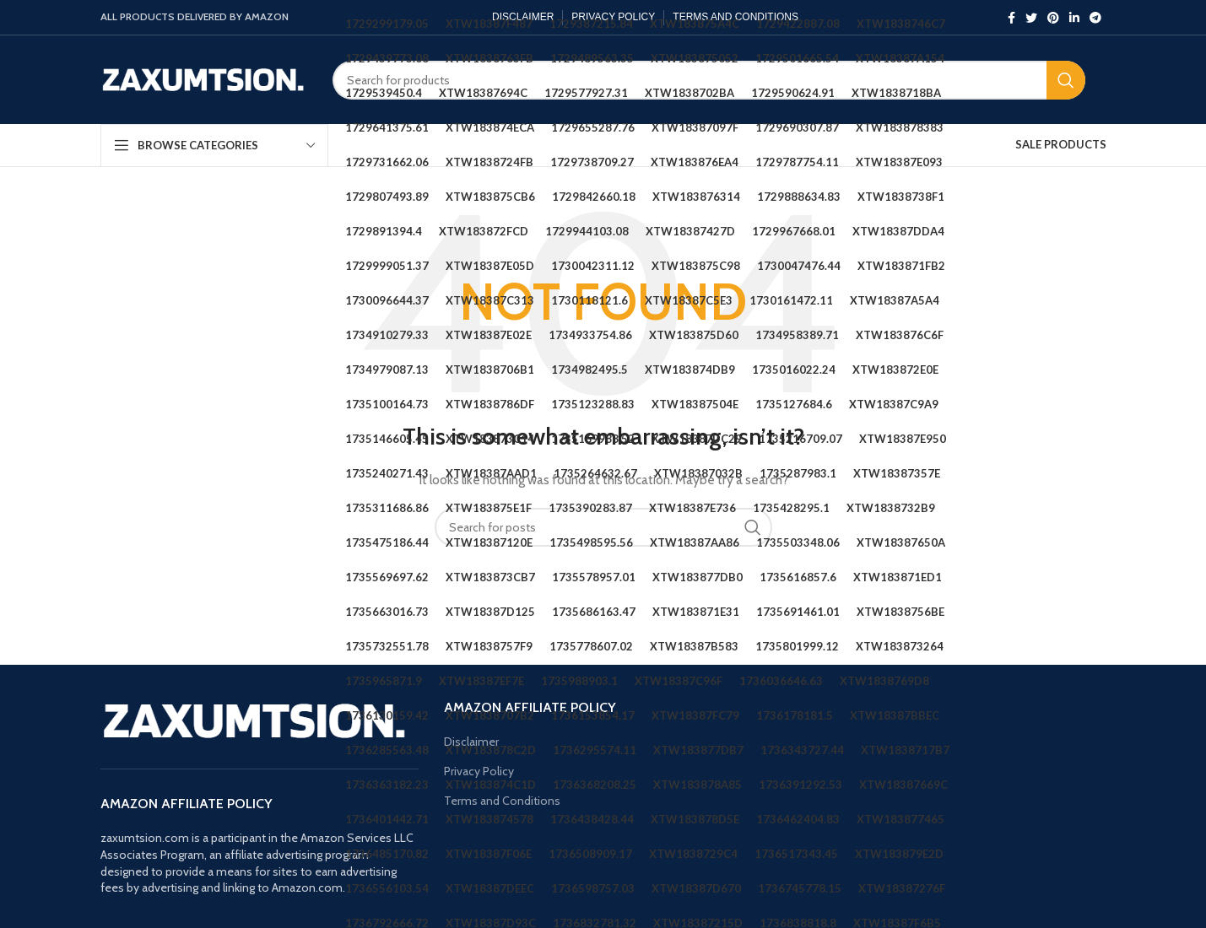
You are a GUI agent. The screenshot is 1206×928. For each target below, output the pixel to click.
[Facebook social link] (1011, 18)
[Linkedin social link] (1074, 18)
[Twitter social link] (1031, 18)
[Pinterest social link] (1053, 18)
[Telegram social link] (1095, 18)
